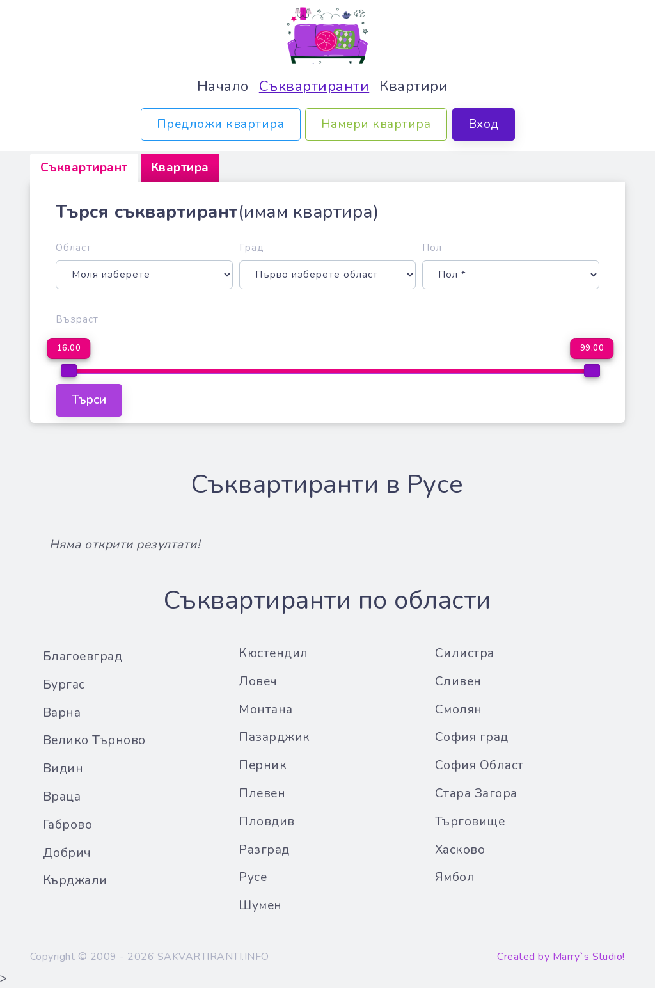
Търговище (470, 821)
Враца (62, 796)
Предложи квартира (221, 124)
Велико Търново (94, 740)
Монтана (266, 709)
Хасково (460, 849)
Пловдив (267, 821)
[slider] (69, 370)
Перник (263, 765)
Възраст (77, 319)
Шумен (260, 905)
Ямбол (455, 877)
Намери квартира (376, 124)
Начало (223, 86)
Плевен (262, 793)
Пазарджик (274, 737)
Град (251, 247)
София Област (479, 765)
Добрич (67, 853)
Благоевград (83, 656)
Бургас (64, 684)
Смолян (458, 709)
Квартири (413, 86)
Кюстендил (273, 653)
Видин (63, 768)
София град (472, 737)
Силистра (464, 653)
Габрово (68, 825)
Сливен (458, 681)
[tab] (84, 168)
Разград (264, 849)
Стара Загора (476, 793)
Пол (432, 247)
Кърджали (75, 880)
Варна (62, 713)
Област (73, 247)
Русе (253, 877)
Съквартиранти (314, 86)
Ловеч (258, 681)
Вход (483, 124)
